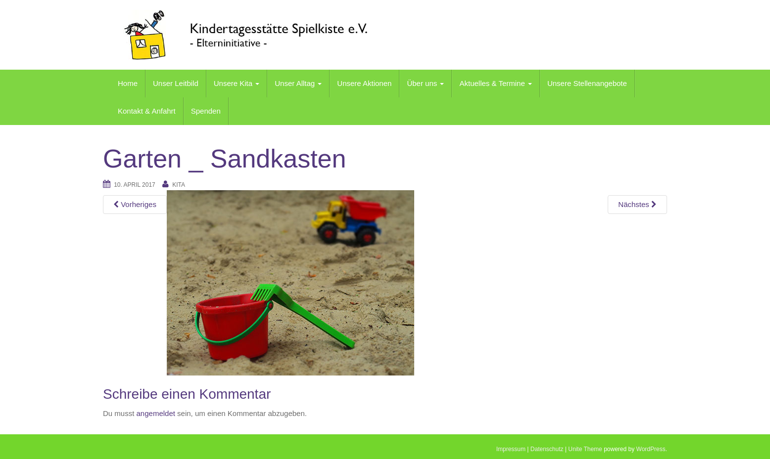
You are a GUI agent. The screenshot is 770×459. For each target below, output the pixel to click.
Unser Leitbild (175, 83)
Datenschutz (547, 449)
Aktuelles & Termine (495, 83)
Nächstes (637, 204)
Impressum (511, 449)
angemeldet (156, 413)
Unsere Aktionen (364, 83)
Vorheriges (134, 204)
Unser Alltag (298, 83)
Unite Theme (585, 449)
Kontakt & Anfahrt (147, 111)
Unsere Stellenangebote (587, 83)
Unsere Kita (237, 83)
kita (178, 184)
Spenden (206, 111)
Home (128, 83)
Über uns (425, 83)
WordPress (651, 449)
